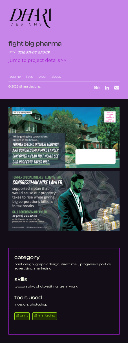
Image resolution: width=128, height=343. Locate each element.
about (56, 77)
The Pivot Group (34, 52)
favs (29, 77)
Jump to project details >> (37, 60)
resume (14, 77)
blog (42, 77)
